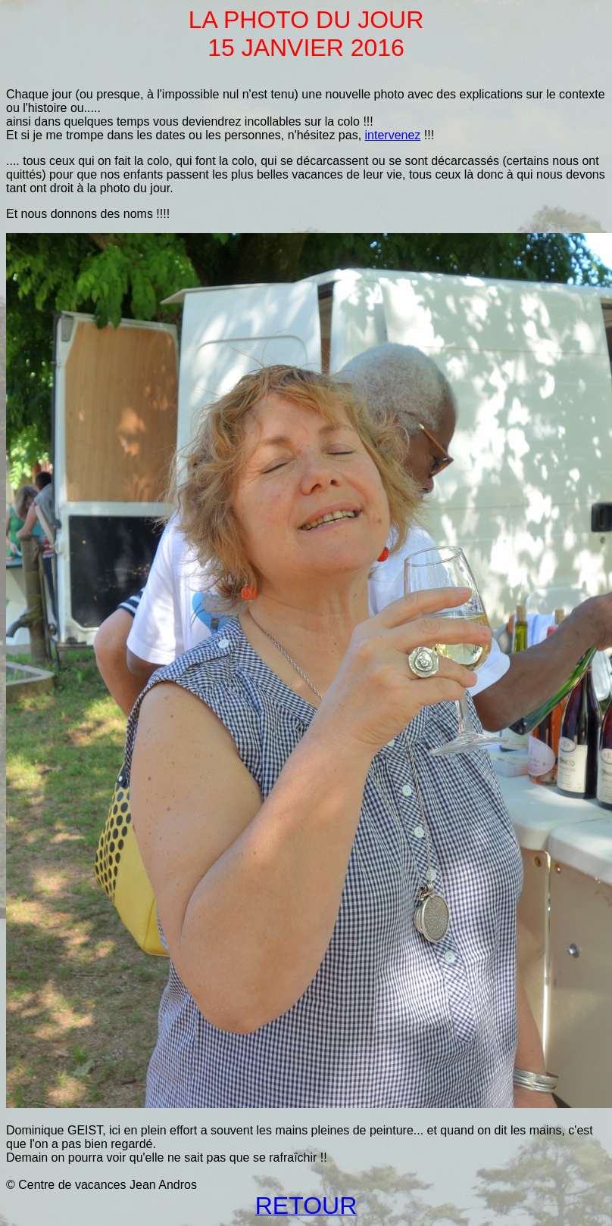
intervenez (393, 135)
